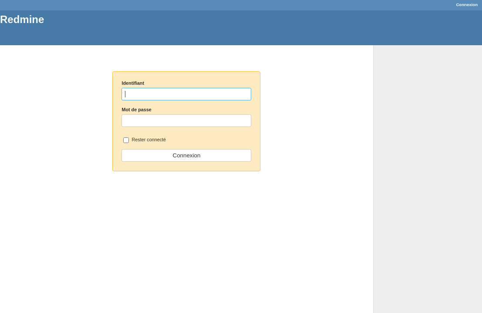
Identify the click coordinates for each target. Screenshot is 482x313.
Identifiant (132, 83)
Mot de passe (136, 109)
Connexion (467, 4)
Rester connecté (144, 140)
